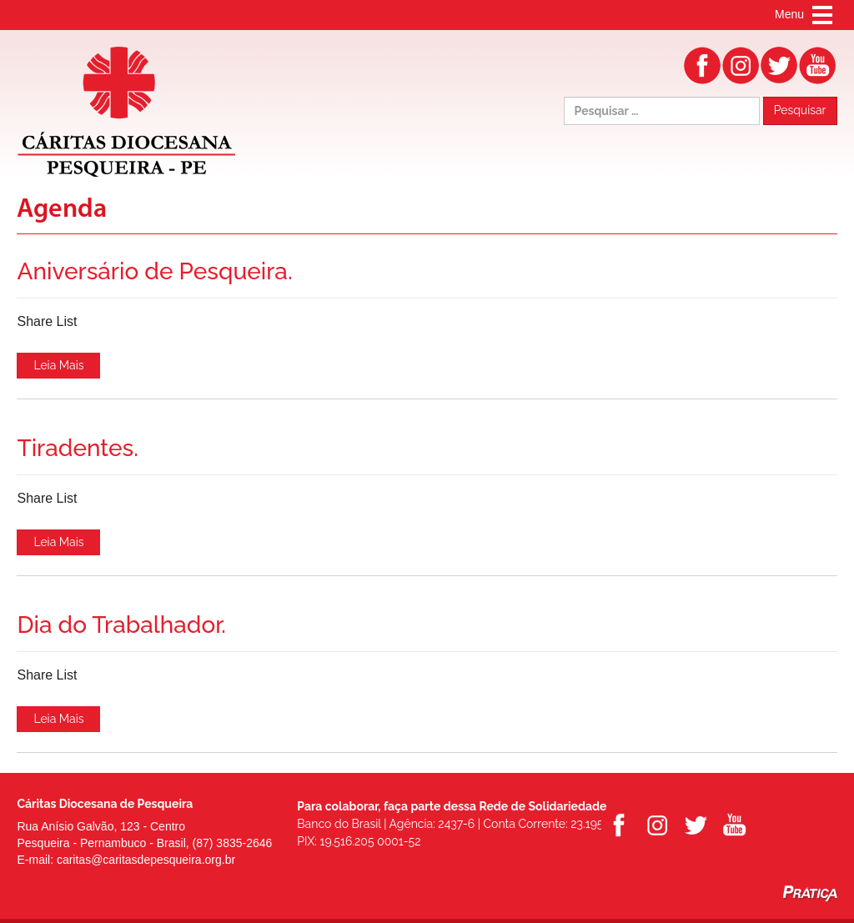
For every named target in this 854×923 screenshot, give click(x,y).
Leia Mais (58, 365)
